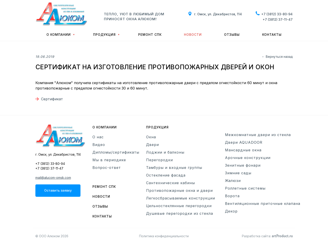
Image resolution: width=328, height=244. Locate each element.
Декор (231, 211)
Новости (193, 34)
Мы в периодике (109, 160)
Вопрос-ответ (106, 167)
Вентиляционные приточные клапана (262, 203)
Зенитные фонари (243, 165)
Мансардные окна (243, 150)
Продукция (104, 34)
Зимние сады (238, 173)
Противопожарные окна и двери (179, 190)
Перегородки (159, 160)
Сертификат (52, 99)
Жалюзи (233, 180)
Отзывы (232, 34)
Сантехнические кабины (170, 183)
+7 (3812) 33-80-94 (277, 14)
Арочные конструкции (248, 157)
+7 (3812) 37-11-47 (278, 19)
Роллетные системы (245, 188)
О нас (98, 137)
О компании (58, 34)
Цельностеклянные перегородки (179, 206)
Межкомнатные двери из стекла (258, 134)
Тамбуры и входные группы (174, 167)
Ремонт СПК (150, 34)
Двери (152, 144)
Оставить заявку (58, 190)
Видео (98, 144)
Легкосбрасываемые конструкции (180, 198)
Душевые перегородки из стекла (179, 213)
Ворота (232, 196)
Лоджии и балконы (165, 152)
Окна (151, 137)
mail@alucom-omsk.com (53, 177)
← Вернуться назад (277, 56)
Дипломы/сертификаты (115, 152)
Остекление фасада (166, 175)
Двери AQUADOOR (243, 142)
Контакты (272, 34)
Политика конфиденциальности (164, 236)
